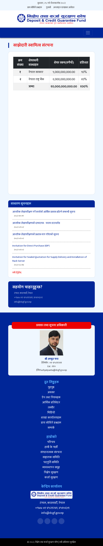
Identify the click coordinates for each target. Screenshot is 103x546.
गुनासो (48, 7)
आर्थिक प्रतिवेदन (51, 402)
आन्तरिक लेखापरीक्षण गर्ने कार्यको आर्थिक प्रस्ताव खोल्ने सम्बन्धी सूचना (43, 212)
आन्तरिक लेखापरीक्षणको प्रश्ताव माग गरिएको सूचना (35, 234)
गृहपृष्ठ (51, 387)
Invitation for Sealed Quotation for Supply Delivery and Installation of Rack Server (49, 259)
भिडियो (51, 412)
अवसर (51, 392)
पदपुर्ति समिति (51, 462)
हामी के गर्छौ (51, 447)
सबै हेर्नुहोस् (16, 272)
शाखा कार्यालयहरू (51, 417)
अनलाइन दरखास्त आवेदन (63, 7)
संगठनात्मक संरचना (51, 452)
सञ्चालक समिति (51, 457)
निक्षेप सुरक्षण (51, 472)
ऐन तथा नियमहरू (51, 397)
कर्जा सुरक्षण (51, 477)
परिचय (51, 442)
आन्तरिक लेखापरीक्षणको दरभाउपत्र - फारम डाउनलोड (36, 223)
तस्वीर (51, 407)
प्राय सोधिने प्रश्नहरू (34, 7)
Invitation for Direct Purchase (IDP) (31, 246)
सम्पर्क (51, 427)
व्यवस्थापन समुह (51, 467)
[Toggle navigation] (88, 32)
